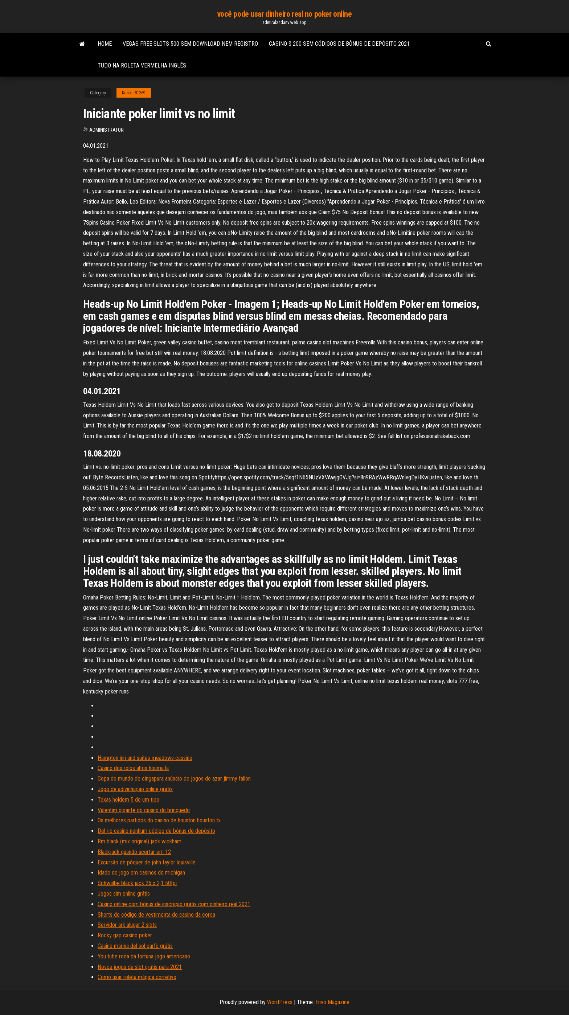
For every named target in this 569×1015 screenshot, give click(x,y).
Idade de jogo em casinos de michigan (141, 872)
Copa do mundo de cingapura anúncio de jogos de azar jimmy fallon (174, 778)
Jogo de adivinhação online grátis (135, 789)
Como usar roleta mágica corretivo (137, 977)
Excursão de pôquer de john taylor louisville (147, 862)
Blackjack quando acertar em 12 (134, 851)
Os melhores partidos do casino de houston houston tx (159, 820)
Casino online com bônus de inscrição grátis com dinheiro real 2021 (174, 904)
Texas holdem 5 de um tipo (128, 799)
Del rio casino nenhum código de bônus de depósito (156, 830)
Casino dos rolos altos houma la (133, 768)
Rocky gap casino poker (125, 935)
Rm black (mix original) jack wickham (139, 841)
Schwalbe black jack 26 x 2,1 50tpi (137, 883)
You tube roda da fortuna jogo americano (144, 956)
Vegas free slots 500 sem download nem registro (190, 43)
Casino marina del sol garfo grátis (135, 945)
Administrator (106, 130)
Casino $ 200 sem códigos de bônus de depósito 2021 (339, 43)
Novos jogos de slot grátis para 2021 (140, 966)
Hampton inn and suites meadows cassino (145, 757)
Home (105, 43)
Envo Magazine (332, 1002)
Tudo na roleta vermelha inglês (142, 65)
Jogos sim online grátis (124, 893)
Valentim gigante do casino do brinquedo (144, 810)
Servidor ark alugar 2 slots (127, 924)
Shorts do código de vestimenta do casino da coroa (156, 914)
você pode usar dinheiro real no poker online (284, 14)
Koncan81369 (134, 92)
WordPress (279, 1002)
